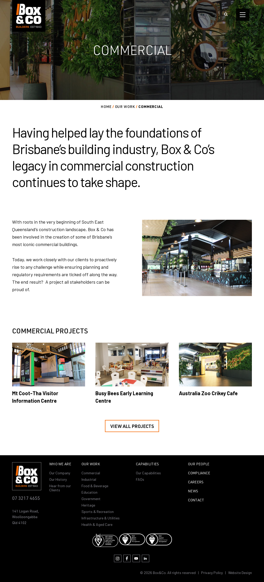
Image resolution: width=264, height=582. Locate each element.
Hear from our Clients (60, 488)
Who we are (60, 464)
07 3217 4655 (26, 498)
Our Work (90, 464)
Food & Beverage (94, 486)
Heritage (88, 505)
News (193, 491)
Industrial (88, 479)
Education (89, 492)
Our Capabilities (148, 473)
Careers (196, 482)
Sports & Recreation (97, 511)
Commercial (90, 473)
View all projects (132, 426)
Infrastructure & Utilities (100, 518)
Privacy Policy (212, 572)
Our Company (59, 473)
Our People (199, 464)
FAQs (140, 479)
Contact (196, 500)
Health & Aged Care (96, 524)
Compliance (199, 473)
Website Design (240, 572)
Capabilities (147, 464)
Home (106, 106)
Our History (58, 479)
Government (91, 498)
